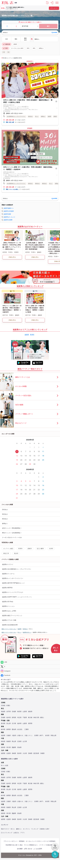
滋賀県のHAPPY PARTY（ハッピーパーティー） (17, 597)
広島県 (19, 741)
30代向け (37, 183)
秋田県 (19, 711)
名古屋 (19, 729)
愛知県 (14, 729)
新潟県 (3, 723)
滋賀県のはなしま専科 (9, 611)
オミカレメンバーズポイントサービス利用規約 (40, 841)
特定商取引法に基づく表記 (14, 845)
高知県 (19, 747)
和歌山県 (53, 735)
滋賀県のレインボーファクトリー (12, 578)
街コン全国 (4, 765)
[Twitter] (30, 666)
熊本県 (19, 753)
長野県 (30, 723)
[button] (47, 3)
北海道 (3, 705)
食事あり (41, 48)
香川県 (8, 747)
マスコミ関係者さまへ (31, 845)
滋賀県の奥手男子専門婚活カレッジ (13, 583)
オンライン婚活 (8, 548)
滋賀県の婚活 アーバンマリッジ (12, 615)
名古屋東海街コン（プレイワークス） (16, 116)
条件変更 (54, 32)
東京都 (30, 717)
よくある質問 (37, 848)
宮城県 (14, 711)
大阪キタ (20, 735)
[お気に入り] (56, 101)
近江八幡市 (40, 548)
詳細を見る (12, 257)
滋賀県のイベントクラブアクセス (12, 592)
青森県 (3, 711)
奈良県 (47, 735)
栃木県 (8, 717)
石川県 (14, 723)
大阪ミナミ (28, 735)
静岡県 (8, 729)
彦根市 (15, 44)
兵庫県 (36, 735)
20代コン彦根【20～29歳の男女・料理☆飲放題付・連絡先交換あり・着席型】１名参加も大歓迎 (27, 101)
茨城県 (3, 717)
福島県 (30, 711)
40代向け (44, 183)
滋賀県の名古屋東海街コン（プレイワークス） (17, 569)
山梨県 (25, 723)
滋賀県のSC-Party (7, 601)
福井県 (19, 723)
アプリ (22, 832)
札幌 (8, 705)
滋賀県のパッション (8, 606)
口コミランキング (6, 832)
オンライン (26, 829)
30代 (28, 48)
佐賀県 (8, 753)
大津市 (51, 548)
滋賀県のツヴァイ (7, 564)
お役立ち (16, 832)
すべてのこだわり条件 (17, 48)
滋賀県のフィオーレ (8, 574)
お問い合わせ (28, 848)
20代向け (30, 116)
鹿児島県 (36, 753)
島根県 (8, 741)
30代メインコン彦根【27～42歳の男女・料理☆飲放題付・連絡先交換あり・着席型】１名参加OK (27, 168)
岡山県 (14, 741)
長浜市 (16, 553)
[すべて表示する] (56, 107)
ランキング (34, 829)
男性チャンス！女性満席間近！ (12, 533)
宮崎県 (30, 753)
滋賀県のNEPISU (7, 587)
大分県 (25, 753)
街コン (13, 829)
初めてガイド (5, 829)
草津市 (32, 334)
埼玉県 (19, 717)
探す (48, 26)
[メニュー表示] (57, 2)
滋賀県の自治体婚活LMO (10, 625)
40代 (34, 48)
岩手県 (8, 711)
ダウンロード (54, 8)
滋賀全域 (6, 44)
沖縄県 (42, 753)
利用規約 (22, 841)
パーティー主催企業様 (46, 845)
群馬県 (14, 717)
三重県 (26, 729)
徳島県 (3, 747)
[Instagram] (30, 671)
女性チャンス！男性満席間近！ (12, 528)
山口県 (25, 741)
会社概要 (20, 848)
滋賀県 (49, 116)
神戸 (41, 735)
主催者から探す (44, 829)
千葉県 (25, 717)
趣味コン (19, 829)
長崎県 (14, 753)
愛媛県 (14, 747)
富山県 (8, 723)
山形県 (25, 711)
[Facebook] (30, 675)
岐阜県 (3, 729)
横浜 (41, 717)
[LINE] (30, 662)
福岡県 (3, 753)
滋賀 (16, 2)
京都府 (8, 735)
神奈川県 (36, 717)
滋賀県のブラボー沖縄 (9, 620)
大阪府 (14, 735)
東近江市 (6, 553)
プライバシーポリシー (11, 841)
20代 (5, 48)
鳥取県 (3, 741)
